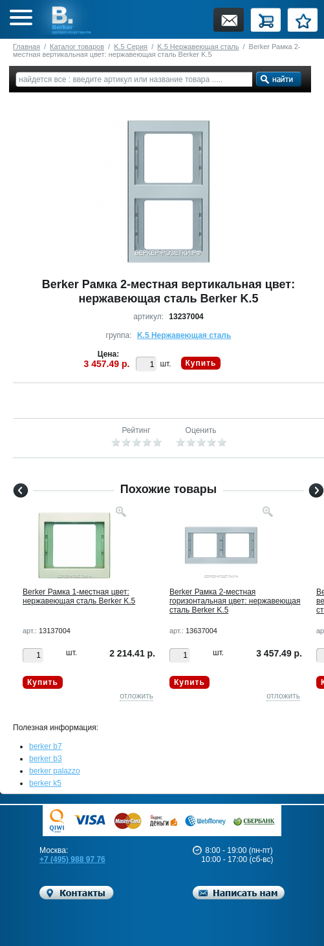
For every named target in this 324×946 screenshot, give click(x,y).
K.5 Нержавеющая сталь (198, 46)
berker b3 (45, 758)
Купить (201, 363)
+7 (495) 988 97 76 (72, 859)
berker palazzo (54, 770)
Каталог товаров (77, 46)
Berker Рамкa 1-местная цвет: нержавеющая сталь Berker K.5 (79, 596)
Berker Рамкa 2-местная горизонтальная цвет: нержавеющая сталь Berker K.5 (234, 601)
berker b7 (45, 746)
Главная (26, 46)
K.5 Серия (130, 46)
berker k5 (45, 783)
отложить (136, 695)
